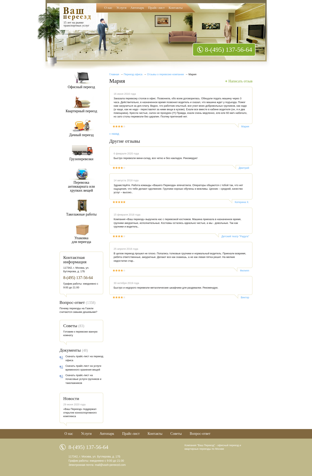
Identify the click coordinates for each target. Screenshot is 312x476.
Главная (114, 74)
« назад (114, 133)
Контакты (176, 8)
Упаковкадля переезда (81, 240)
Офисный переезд (81, 87)
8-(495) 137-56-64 (228, 49)
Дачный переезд (81, 135)
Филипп (244, 270)
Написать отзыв (240, 81)
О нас (108, 8)
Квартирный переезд (81, 111)
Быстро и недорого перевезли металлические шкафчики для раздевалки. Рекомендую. (166, 287)
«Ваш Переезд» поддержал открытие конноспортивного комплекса (80, 413)
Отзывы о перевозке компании (165, 74)
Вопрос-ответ (72, 302)
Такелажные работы (81, 214)
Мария (245, 126)
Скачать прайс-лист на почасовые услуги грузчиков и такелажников (83, 379)
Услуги (121, 8)
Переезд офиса (133, 74)
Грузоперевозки (81, 159)
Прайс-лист (156, 8)
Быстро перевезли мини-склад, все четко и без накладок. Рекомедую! (156, 158)
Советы (70, 325)
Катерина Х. (242, 202)
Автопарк (137, 8)
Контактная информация (75, 259)
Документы (70, 350)
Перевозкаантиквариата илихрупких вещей (81, 186)
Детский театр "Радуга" (235, 236)
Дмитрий (244, 167)
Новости (71, 398)
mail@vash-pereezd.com (110, 464)
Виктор (245, 297)
